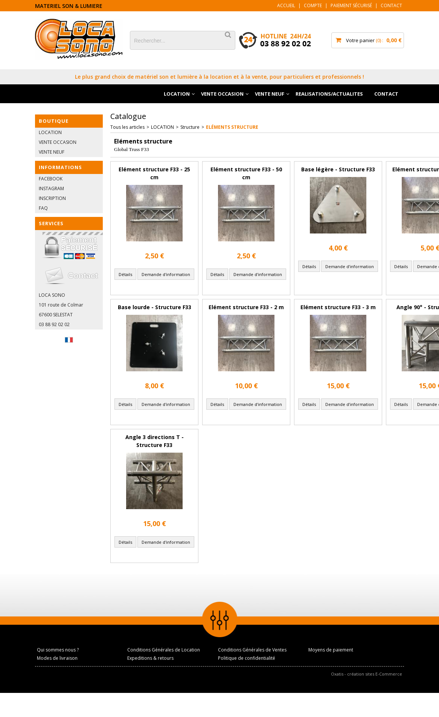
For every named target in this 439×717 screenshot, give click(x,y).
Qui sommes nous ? (58, 650)
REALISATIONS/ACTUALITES (329, 93)
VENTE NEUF (269, 93)
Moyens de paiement (330, 650)
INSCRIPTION (52, 198)
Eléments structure (232, 127)
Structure (190, 127)
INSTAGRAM (51, 188)
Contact (391, 5)
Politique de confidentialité (246, 658)
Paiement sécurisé (351, 5)
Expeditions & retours (150, 658)
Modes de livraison (57, 658)
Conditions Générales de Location (163, 650)
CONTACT (386, 93)
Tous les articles (127, 127)
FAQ (43, 208)
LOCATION (177, 93)
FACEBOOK (50, 178)
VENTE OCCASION (222, 93)
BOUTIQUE (54, 120)
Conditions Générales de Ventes (252, 650)
